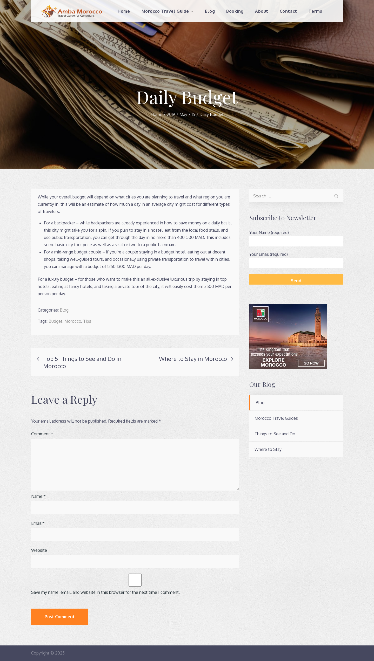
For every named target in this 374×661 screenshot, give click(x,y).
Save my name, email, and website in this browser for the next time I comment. (105, 592)
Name (38, 496)
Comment (42, 433)
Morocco (72, 321)
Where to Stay (268, 449)
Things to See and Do (275, 433)
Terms (315, 11)
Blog (210, 11)
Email (38, 523)
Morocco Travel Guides (276, 418)
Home (124, 11)
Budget (55, 321)
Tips (87, 321)
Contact (288, 11)
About (261, 11)
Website (39, 550)
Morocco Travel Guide (167, 11)
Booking (235, 11)
